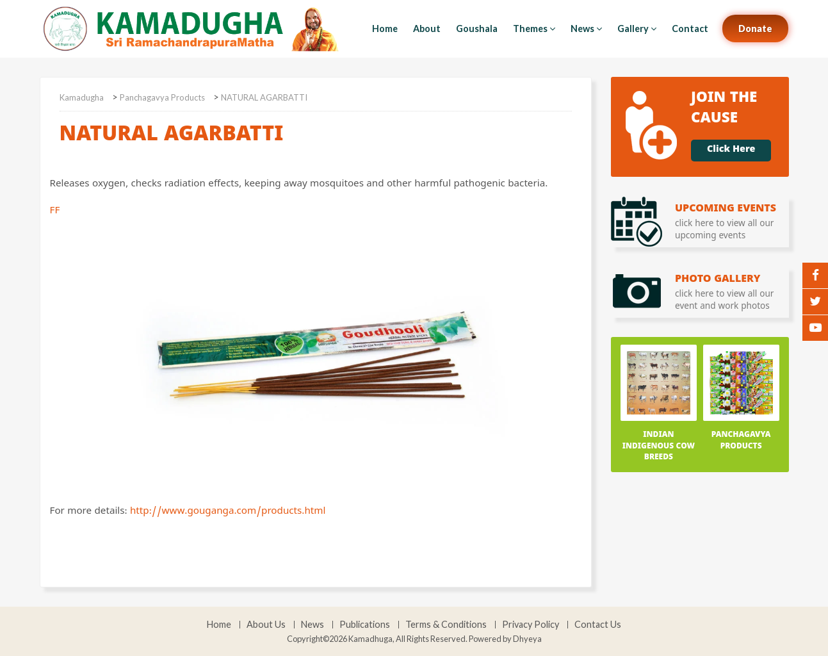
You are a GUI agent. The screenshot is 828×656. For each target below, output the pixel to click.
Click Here (731, 150)
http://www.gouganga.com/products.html (227, 512)
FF (285, 349)
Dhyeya (527, 639)
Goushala (477, 28)
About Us (266, 624)
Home (385, 28)
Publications (364, 624)
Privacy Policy (530, 624)
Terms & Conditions (446, 624)
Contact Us (597, 624)
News (586, 28)
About (427, 28)
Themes (534, 28)
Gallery (636, 28)
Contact (690, 28)
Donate (755, 28)
